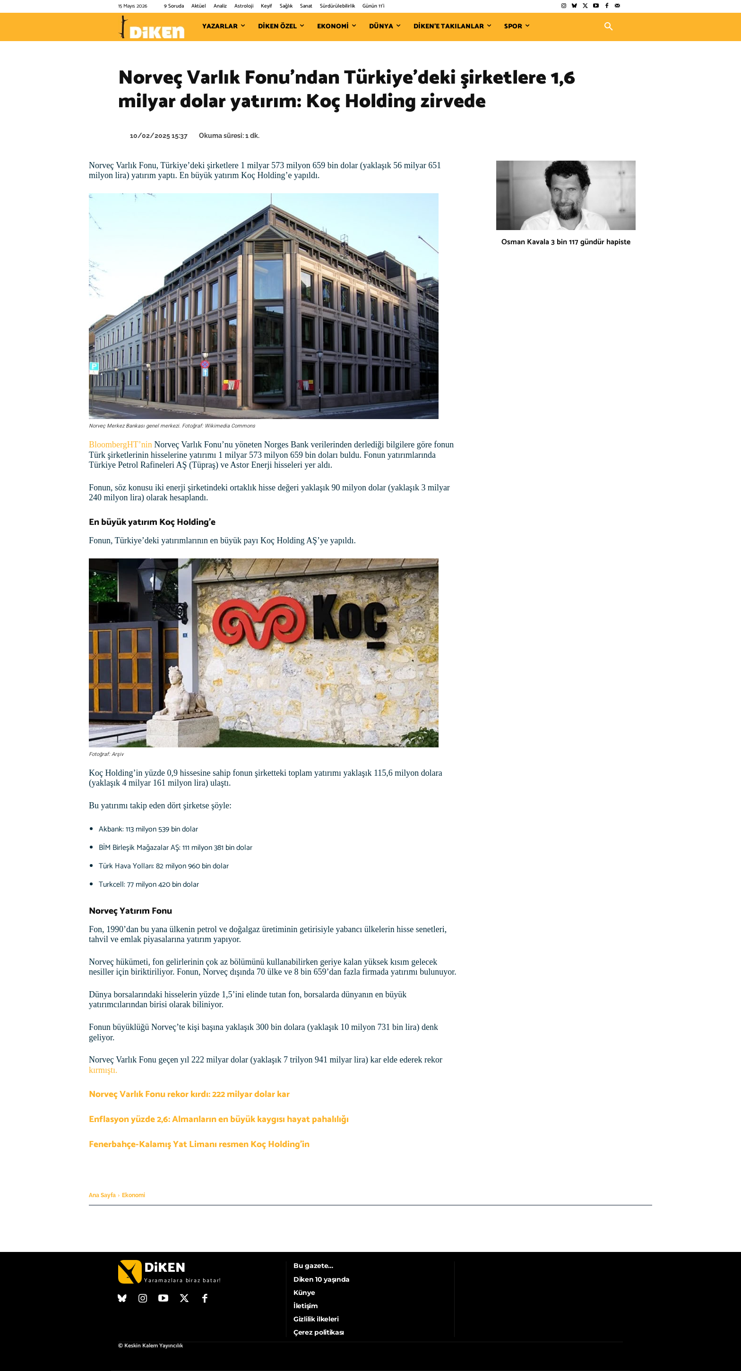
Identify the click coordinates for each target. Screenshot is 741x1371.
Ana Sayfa (102, 1195)
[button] (609, 27)
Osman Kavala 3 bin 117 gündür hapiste (565, 242)
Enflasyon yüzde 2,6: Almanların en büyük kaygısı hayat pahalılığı (219, 1119)
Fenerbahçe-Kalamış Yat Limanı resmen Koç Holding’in (199, 1144)
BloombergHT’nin (120, 444)
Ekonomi (133, 1195)
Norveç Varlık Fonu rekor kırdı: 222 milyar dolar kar (189, 1094)
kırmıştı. (103, 1070)
